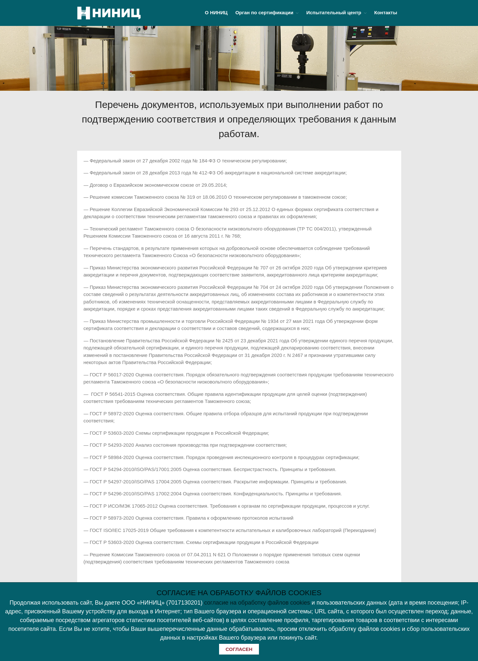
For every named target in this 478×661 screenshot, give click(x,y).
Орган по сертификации (264, 12)
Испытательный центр (333, 12)
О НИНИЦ (216, 12)
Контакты (385, 12)
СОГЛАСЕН (239, 649)
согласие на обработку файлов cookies (257, 602)
